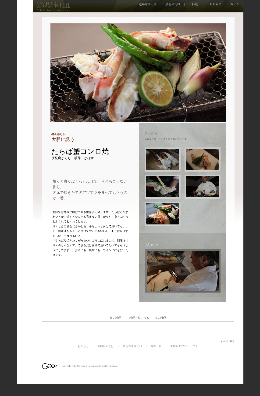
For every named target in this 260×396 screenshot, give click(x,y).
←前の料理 (114, 317)
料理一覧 (156, 346)
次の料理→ (162, 317)
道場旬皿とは (105, 346)
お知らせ (83, 346)
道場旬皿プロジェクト (184, 346)
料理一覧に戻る (139, 317)
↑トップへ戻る (228, 341)
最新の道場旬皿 (132, 346)
